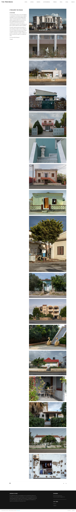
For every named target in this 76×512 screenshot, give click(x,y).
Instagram (11, 39)
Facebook (54, 503)
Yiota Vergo (18, 510)
